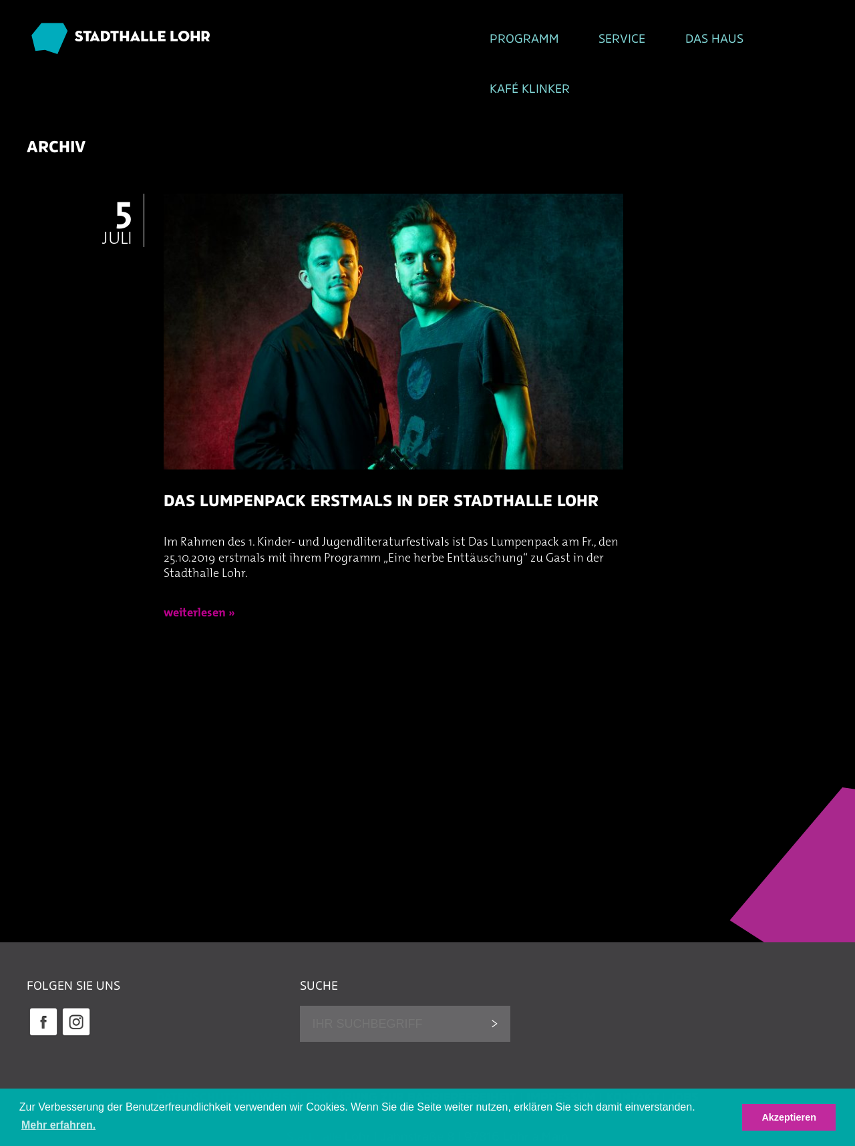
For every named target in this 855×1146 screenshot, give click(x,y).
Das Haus (516, 41)
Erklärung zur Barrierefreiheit (411, 1054)
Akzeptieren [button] (788, 1117)
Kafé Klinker (636, 41)
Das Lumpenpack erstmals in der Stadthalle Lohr (381, 457)
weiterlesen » (199, 571)
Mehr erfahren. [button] (58, 1125)
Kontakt (632, 1054)
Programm (302, 41)
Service (412, 41)
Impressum (561, 1054)
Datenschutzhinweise (226, 1054)
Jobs (684, 1054)
